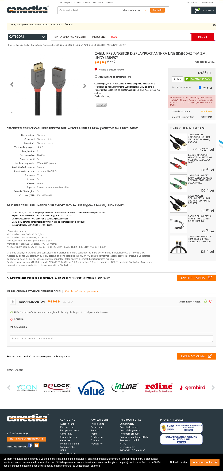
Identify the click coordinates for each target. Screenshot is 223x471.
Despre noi (98, 3)
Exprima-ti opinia (193, 278)
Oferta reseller (127, 447)
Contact (109, 3)
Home (11, 45)
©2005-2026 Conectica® (132, 450)
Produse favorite (69, 437)
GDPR (63, 450)
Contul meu (66, 434)
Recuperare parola (69, 431)
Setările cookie (178, 462)
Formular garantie (69, 444)
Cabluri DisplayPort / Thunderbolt (38, 45)
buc (179, 79)
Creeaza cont (67, 427)
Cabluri (19, 45)
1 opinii (111, 61)
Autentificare (67, 424)
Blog (114, 37)
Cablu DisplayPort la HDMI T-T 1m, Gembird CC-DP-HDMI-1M (199, 219)
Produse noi (99, 37)
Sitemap (95, 431)
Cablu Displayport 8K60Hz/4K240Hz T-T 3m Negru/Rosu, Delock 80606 (200, 159)
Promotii (203, 37)
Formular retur (67, 447)
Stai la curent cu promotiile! (71, 37)
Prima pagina (97, 424)
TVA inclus (207, 88)
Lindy (108, 96)
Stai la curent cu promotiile (26, 439)
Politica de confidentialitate (134, 437)
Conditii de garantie (130, 431)
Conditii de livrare (82, 3)
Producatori (97, 444)
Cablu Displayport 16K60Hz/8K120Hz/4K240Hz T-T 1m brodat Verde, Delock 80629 (200, 179)
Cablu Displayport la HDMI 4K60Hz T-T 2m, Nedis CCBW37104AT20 (199, 239)
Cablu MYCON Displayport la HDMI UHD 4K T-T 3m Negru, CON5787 (199, 200)
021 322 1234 (206, 117)
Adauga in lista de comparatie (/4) (115, 77)
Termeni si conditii (129, 441)
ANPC (123, 444)
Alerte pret (65, 441)
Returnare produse (130, 434)
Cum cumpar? (65, 3)
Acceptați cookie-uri (205, 462)
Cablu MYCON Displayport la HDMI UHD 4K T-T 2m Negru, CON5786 (199, 138)
